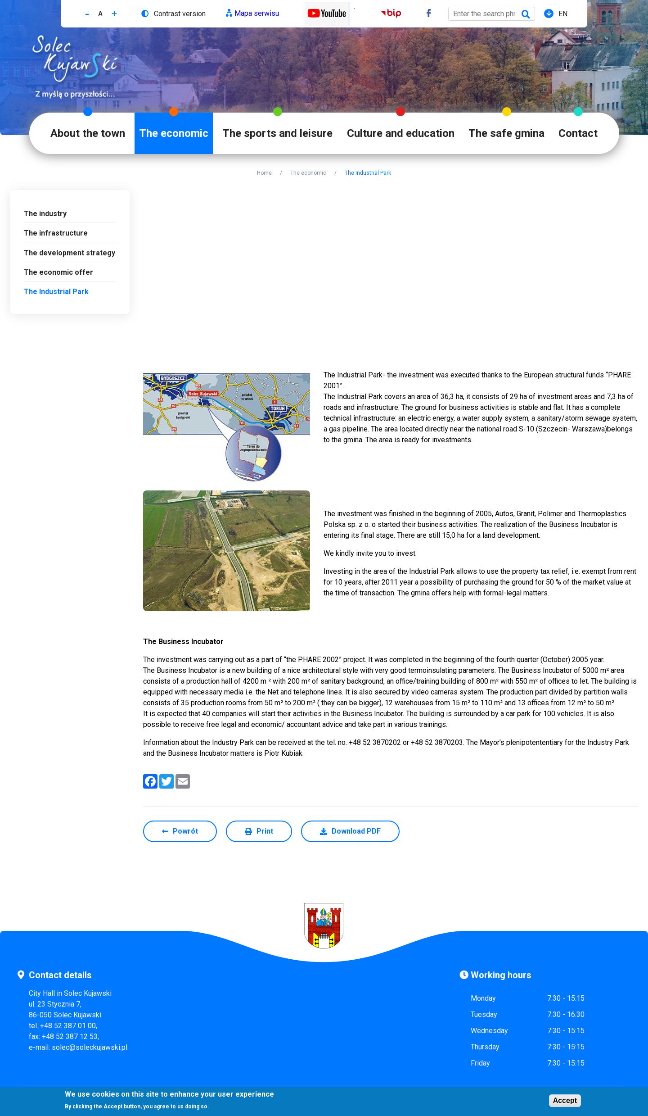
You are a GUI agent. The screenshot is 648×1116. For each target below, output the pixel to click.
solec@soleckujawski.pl (89, 1047)
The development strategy (69, 253)
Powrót (185, 831)
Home (264, 173)
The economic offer (58, 272)
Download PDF (356, 831)
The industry (45, 213)
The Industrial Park (56, 291)
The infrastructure (56, 233)
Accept (565, 1100)
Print (264, 831)
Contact (578, 133)
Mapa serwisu (256, 13)
